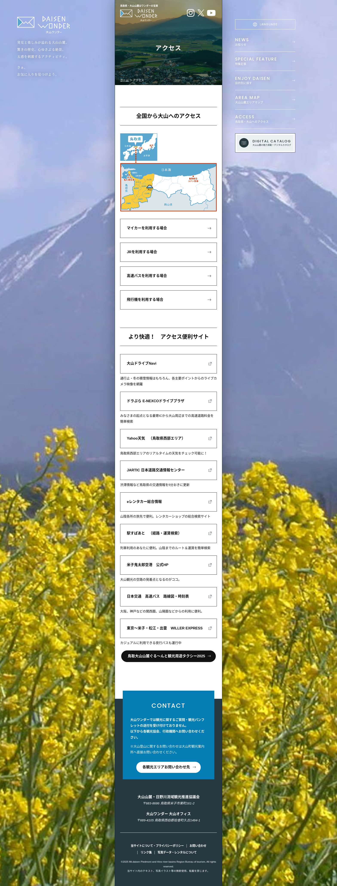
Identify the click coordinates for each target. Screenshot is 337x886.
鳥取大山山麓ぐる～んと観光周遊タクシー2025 (166, 656)
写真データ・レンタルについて (177, 852)
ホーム (124, 80)
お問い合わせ (198, 845)
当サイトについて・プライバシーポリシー (157, 845)
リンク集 (146, 852)
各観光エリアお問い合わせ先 (166, 767)
